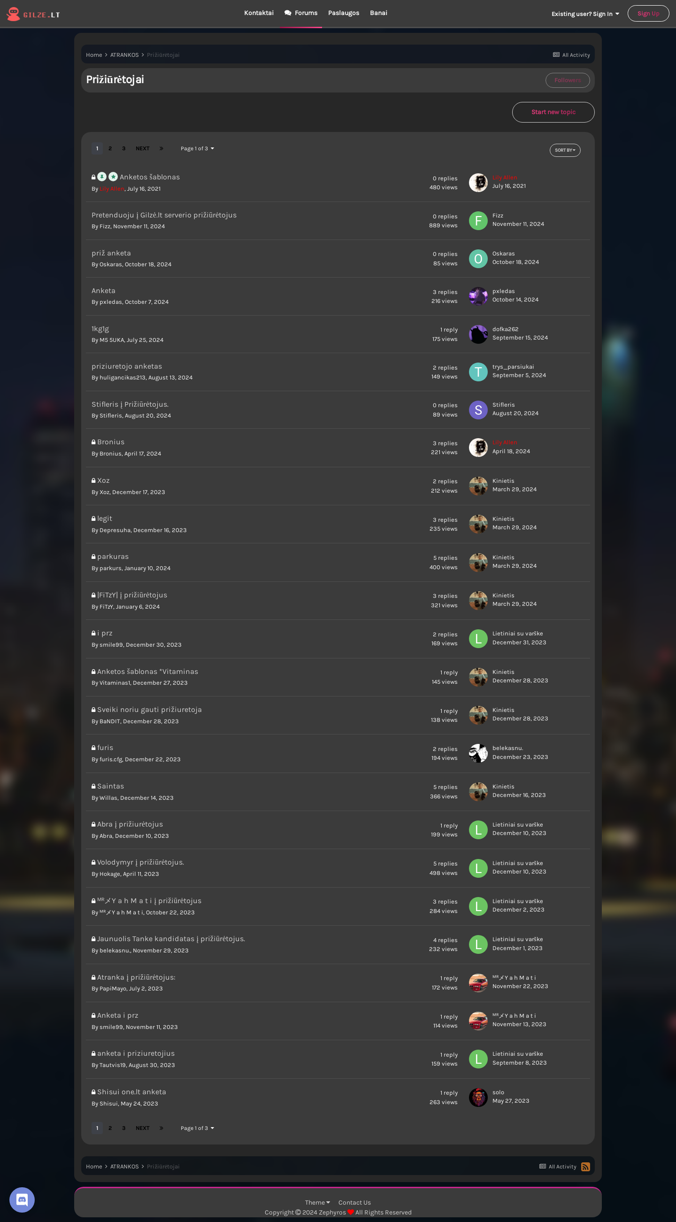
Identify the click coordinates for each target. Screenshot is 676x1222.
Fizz (105, 226)
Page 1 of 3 (197, 148)
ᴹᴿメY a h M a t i (121, 912)
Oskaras (111, 264)
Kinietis (503, 480)
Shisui (109, 1103)
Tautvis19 (113, 1064)
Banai (378, 13)
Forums (305, 13)
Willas (108, 797)
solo (498, 1092)
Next (142, 148)
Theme (317, 1203)
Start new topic (553, 112)
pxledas (111, 301)
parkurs (111, 568)
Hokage (110, 873)
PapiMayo (113, 988)
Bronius (111, 453)
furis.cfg (111, 759)
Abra (106, 835)
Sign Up (649, 13)
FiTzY (106, 606)
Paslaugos (343, 13)
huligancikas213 (123, 377)
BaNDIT (110, 721)
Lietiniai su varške (517, 633)
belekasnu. (507, 747)
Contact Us (354, 1203)
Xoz (104, 491)
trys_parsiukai (513, 366)
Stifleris (111, 415)
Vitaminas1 (115, 682)
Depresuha (115, 530)
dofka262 (505, 329)
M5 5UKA (112, 339)
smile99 (111, 644)
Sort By (565, 150)
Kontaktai (259, 13)
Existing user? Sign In (585, 13)
